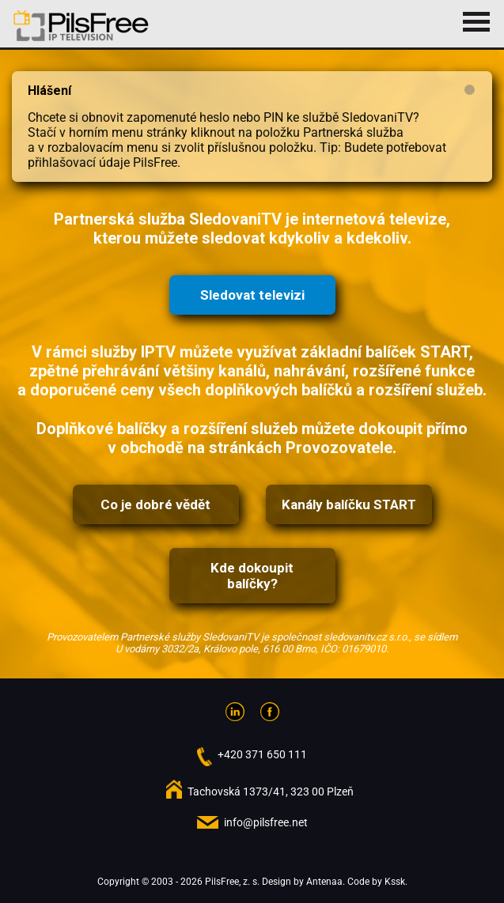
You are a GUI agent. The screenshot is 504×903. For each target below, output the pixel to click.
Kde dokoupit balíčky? (252, 575)
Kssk (395, 881)
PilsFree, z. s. (232, 881)
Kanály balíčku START (349, 504)
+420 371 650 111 (262, 754)
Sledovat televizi (252, 295)
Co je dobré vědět (155, 504)
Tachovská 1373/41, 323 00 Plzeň (271, 791)
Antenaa (324, 881)
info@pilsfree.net (266, 822)
